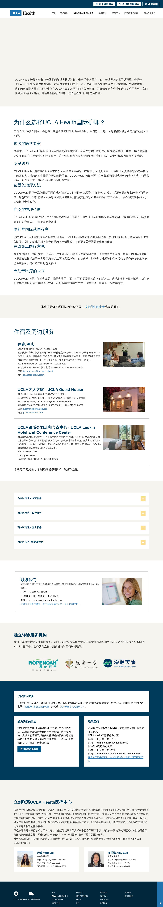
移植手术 (103, 896)
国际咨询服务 (149, 13)
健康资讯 (128, 892)
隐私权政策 (129, 896)
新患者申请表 (104, 4)
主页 (54, 13)
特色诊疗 (64, 13)
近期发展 (103, 903)
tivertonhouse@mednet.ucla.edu (38, 371)
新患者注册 (56, 903)
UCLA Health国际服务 (83, 13)
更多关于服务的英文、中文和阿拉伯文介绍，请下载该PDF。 (50, 604)
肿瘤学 (78, 899)
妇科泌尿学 (104, 899)
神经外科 (103, 892)
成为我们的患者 (94, 306)
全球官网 (151, 4)
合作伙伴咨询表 (129, 4)
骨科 (77, 903)
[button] (64, 13)
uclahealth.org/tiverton (33, 375)
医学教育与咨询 (131, 13)
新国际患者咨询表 (29, 749)
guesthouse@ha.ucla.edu (35, 409)
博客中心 (116, 13)
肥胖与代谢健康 (82, 896)
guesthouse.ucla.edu (33, 412)
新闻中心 (103, 13)
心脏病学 (79, 892)
